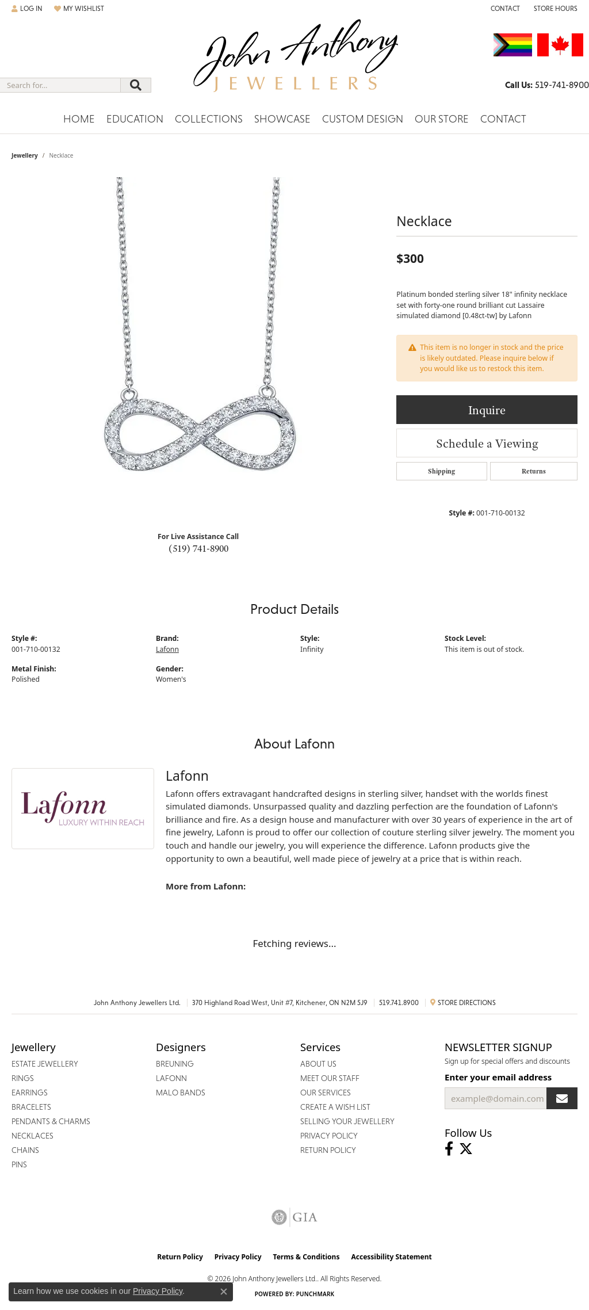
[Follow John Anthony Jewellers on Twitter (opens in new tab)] (466, 1149)
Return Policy (180, 1257)
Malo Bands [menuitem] (180, 1092)
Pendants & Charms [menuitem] (51, 1121)
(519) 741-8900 (198, 548)
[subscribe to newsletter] (561, 1098)
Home (79, 119)
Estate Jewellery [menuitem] (45, 1063)
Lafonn (167, 649)
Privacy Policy (238, 1257)
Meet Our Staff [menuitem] (329, 1078)
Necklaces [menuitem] (32, 1135)
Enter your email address (498, 1077)
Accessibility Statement (391, 1257)
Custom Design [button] (362, 119)
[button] (27, 8)
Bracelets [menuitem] (31, 1107)
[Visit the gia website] (294, 1217)
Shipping (441, 471)
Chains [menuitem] (25, 1150)
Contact (503, 119)
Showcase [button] (282, 119)
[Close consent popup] (223, 1291)
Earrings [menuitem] (30, 1092)
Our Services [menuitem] (325, 1092)
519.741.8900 (399, 1003)
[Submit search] (135, 85)
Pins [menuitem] (19, 1164)
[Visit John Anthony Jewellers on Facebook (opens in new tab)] (449, 1149)
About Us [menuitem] (318, 1063)
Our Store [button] (442, 119)
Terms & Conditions (306, 1257)
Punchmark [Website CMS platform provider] (315, 1294)
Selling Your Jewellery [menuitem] (347, 1121)
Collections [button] (209, 119)
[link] (504, 8)
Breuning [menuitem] (175, 1063)
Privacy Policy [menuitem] (329, 1135)
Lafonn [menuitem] (171, 1078)
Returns (534, 471)
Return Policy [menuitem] (328, 1150)
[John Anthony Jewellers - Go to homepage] (295, 62)
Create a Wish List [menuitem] (335, 1107)
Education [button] (134, 119)
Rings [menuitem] (23, 1078)
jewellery (25, 155)
